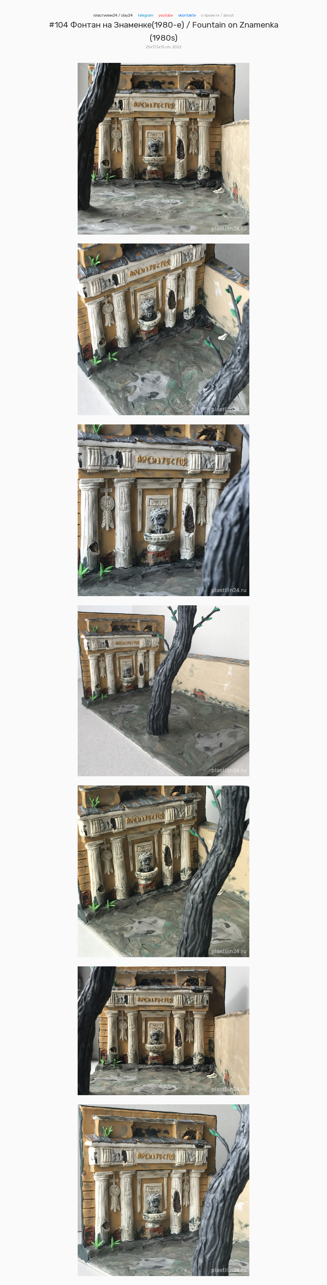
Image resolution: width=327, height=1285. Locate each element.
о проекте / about (217, 15)
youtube (165, 15)
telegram (145, 15)
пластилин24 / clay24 (113, 15)
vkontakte (187, 15)
